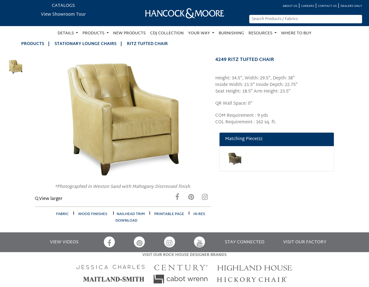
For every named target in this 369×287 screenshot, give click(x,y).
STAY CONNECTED (244, 242)
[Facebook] (177, 198)
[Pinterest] (191, 198)
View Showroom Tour (63, 15)
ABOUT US (289, 6)
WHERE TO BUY (296, 33)
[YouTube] (199, 241)
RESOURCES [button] (260, 33)
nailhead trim (131, 214)
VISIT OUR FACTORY (304, 242)
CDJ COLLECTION (167, 33)
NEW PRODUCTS (129, 33)
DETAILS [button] (66, 33)
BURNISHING (231, 33)
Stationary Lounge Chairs (86, 44)
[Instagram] (204, 198)
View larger (48, 199)
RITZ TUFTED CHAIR (147, 44)
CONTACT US (327, 6)
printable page (169, 214)
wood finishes (92, 214)
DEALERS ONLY (351, 6)
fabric (62, 214)
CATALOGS (63, 6)
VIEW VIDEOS (64, 242)
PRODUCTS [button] (94, 33)
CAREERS (307, 6)
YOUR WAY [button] (199, 33)
